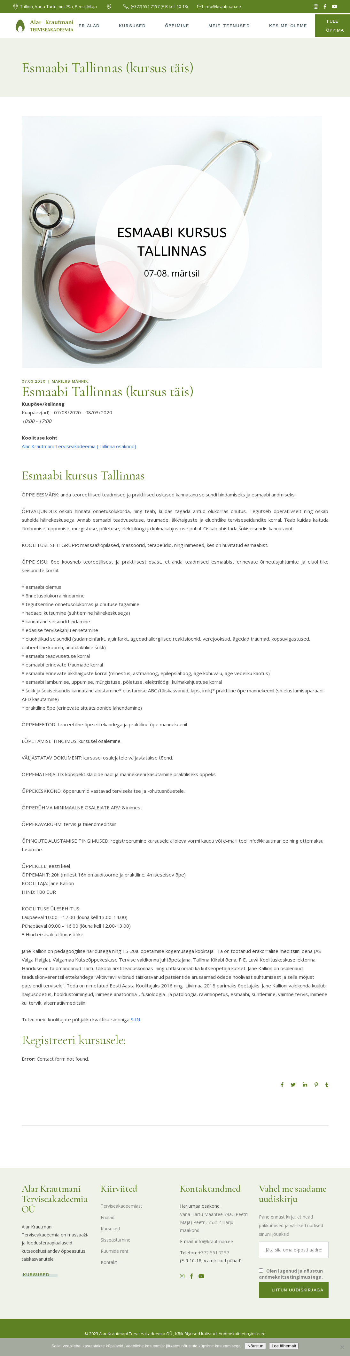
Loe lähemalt (284, 1346)
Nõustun (255, 1346)
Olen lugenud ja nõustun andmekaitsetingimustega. (291, 1274)
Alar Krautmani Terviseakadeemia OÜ (135, 1334)
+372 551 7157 (213, 1253)
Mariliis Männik (70, 381)
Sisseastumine (115, 1240)
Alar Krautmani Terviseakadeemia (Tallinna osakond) (79, 446)
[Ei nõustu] (342, 1347)
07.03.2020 (34, 381)
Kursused (110, 1229)
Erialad (107, 1217)
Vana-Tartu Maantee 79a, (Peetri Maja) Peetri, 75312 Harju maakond (214, 1222)
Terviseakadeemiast (121, 1206)
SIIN (135, 1019)
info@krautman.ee (214, 1241)
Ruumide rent (114, 1251)
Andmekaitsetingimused (242, 1334)
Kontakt (109, 1262)
